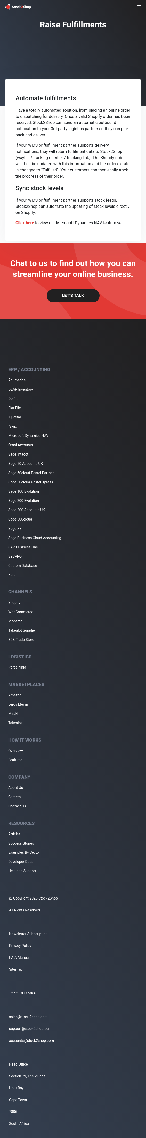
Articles (14, 834)
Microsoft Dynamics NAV (28, 436)
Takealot (15, 723)
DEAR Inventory (20, 389)
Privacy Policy (20, 946)
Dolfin (13, 399)
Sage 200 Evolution (23, 501)
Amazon (15, 695)
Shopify (14, 602)
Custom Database (22, 566)
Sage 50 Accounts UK (25, 463)
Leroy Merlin (18, 704)
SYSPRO (15, 556)
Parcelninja (17, 667)
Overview (15, 751)
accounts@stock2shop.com (31, 1040)
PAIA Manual (19, 957)
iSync (12, 426)
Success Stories (21, 843)
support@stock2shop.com (30, 1029)
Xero (12, 575)
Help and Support (22, 871)
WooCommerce (20, 612)
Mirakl (13, 714)
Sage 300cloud (20, 519)
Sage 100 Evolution (23, 491)
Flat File (14, 408)
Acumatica (17, 380)
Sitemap (15, 969)
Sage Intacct (18, 454)
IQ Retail (15, 417)
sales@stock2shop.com (28, 1017)
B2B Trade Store (21, 640)
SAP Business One (23, 547)
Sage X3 (14, 528)
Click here (24, 222)
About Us (15, 788)
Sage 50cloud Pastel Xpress (30, 482)
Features (15, 760)
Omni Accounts (20, 445)
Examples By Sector (24, 852)
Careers (14, 797)
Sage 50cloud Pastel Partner (31, 473)
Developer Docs (20, 862)
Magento (15, 621)
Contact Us (17, 806)
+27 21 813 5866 (22, 993)
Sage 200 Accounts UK (26, 510)
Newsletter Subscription (28, 934)
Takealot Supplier (22, 630)
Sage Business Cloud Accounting (34, 538)
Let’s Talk (73, 295)
